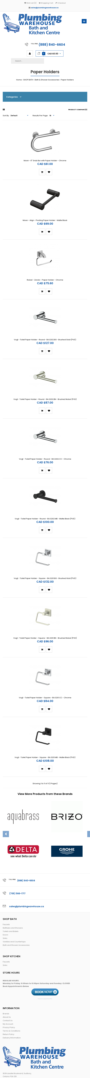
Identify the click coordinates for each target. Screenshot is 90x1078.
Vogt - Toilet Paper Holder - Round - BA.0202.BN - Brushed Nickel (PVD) (45, 380)
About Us (7, 974)
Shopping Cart (46, 3)
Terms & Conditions (11, 988)
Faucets (6, 882)
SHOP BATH (28, 79)
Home (19, 79)
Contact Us (8, 978)
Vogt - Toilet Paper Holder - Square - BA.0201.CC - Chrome (45, 659)
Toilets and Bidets (10, 889)
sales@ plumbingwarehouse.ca (17, 1048)
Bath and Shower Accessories (16, 902)
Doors (5, 892)
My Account (8, 981)
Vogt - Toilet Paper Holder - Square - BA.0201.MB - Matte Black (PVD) (45, 715)
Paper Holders (67, 79)
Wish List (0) (30, 3)
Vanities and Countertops (14, 899)
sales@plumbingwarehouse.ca (44, 7)
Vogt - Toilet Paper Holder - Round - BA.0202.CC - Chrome (45, 436)
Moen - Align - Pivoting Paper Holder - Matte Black (45, 212)
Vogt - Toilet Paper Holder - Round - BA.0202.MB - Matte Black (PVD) (45, 491)
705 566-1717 (18, 1039)
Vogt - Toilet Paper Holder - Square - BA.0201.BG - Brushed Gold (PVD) (45, 547)
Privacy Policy (9, 985)
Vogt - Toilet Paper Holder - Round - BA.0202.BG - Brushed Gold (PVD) (45, 324)
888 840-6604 (18, 1042)
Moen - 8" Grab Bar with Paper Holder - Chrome (45, 156)
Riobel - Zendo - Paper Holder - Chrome (45, 268)
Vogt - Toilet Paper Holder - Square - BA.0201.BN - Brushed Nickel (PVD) (45, 603)
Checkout (60, 3)
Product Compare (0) (77, 109)
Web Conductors (67, 1073)
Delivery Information (12, 995)
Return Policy (8, 992)
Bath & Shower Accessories (47, 79)
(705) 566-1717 (17, 851)
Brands (6, 971)
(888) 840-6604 (52, 44)
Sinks (5, 896)
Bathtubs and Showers (13, 885)
